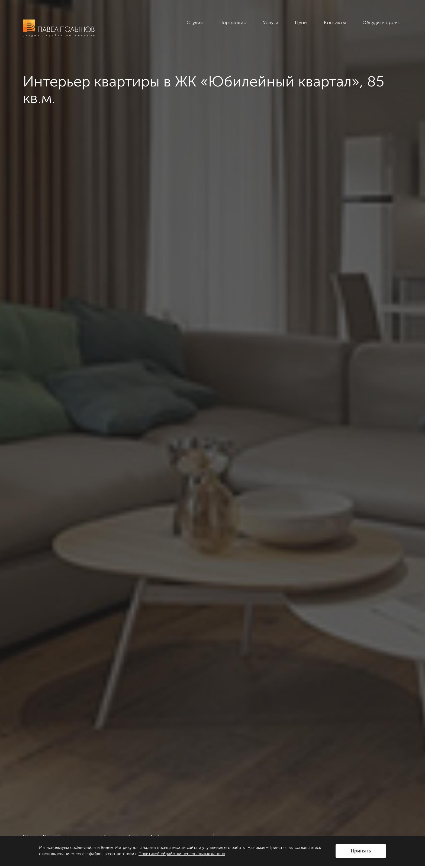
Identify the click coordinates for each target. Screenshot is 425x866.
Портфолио (232, 22)
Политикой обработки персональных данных (182, 853)
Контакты (335, 22)
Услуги (270, 22)
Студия (194, 22)
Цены (301, 22)
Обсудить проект (382, 22)
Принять (361, 851)
